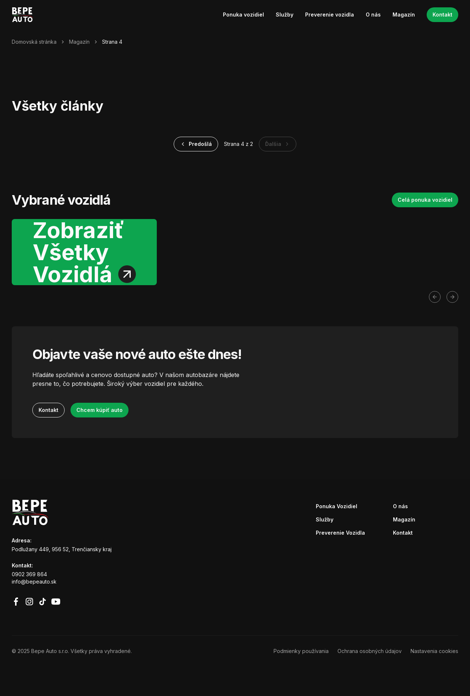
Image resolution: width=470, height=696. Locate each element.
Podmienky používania (301, 651)
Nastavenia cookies (434, 651)
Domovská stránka (34, 42)
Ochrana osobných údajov (369, 651)
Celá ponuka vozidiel (425, 200)
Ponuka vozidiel (243, 14)
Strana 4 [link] (112, 42)
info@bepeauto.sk (34, 581)
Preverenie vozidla (329, 14)
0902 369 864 (29, 574)
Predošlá (196, 144)
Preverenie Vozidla (340, 533)
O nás (373, 14)
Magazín (404, 14)
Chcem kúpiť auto (99, 410)
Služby (284, 14)
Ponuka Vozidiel (336, 506)
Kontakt (442, 14)
